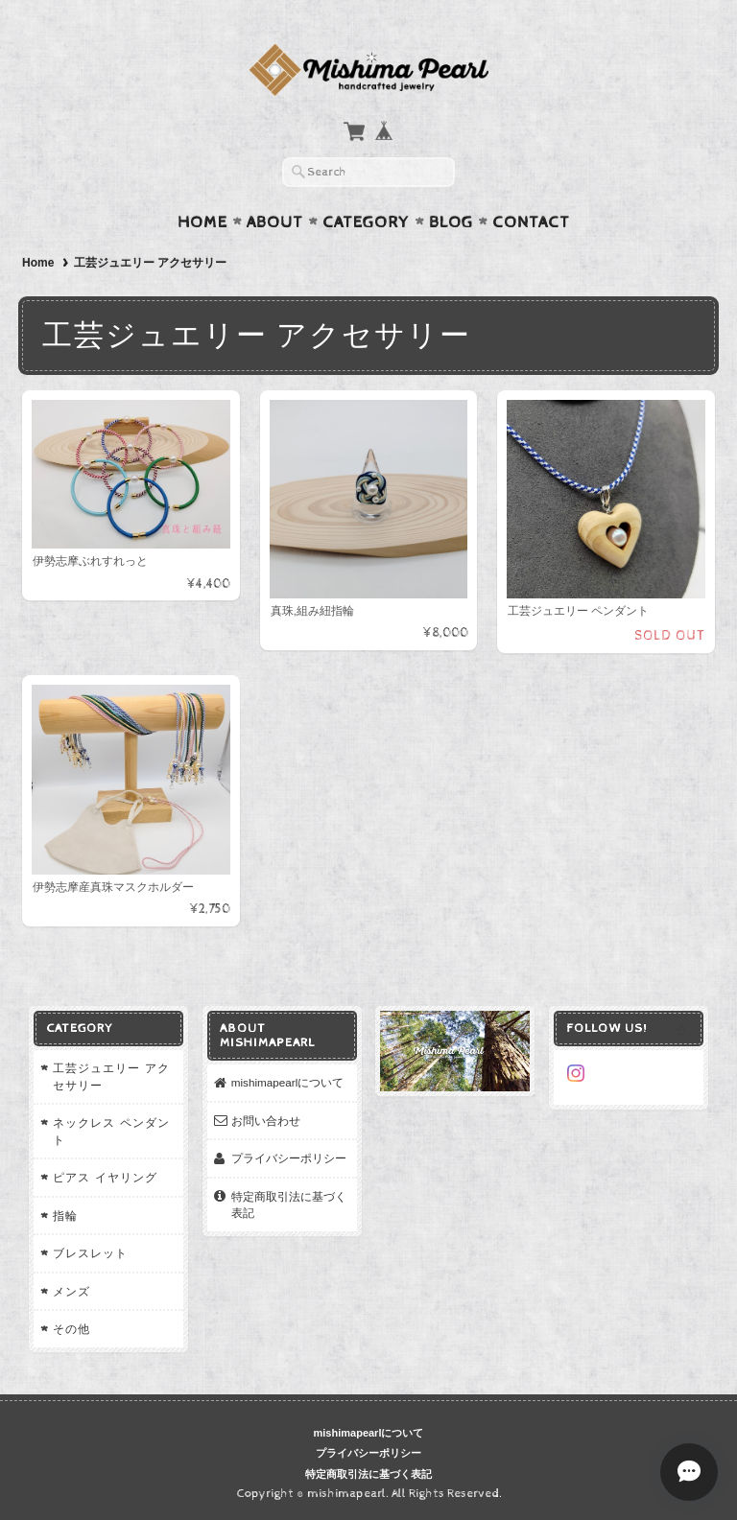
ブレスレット (90, 1253)
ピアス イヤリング (104, 1177)
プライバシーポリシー (288, 1158)
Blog (451, 222)
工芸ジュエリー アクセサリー (111, 1076)
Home (202, 222)
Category (366, 222)
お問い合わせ (265, 1120)
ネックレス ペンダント (111, 1131)
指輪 (65, 1215)
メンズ (71, 1291)
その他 (71, 1328)
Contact (531, 222)
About (275, 222)
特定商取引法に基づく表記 (288, 1205)
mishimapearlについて (288, 1082)
